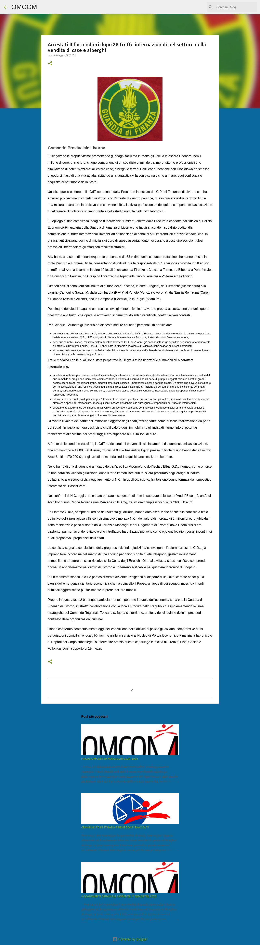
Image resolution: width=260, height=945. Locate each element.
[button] (50, 63)
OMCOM (24, 7)
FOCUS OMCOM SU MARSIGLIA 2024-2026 (109, 758)
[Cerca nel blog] (235, 7)
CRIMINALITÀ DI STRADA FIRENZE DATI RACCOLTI (115, 827)
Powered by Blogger (130, 939)
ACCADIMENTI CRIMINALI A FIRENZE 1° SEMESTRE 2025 (118, 896)
